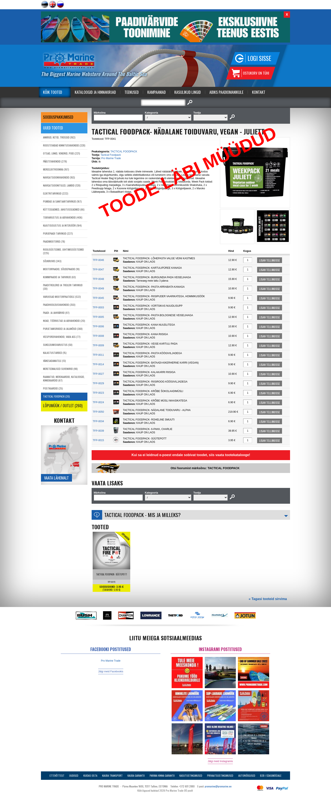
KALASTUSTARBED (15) (54, 353)
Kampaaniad (156, 92)
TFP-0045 (98, 298)
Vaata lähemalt (56, 478)
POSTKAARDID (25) (53, 388)
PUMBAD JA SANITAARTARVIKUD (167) (62, 201)
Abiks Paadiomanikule (226, 92)
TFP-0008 (98, 335)
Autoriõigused (246, 775)
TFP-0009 (98, 345)
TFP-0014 (98, 364)
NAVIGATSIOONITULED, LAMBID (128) (61, 185)
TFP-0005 (98, 317)
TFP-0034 (98, 421)
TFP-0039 (98, 430)
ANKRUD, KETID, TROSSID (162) (59, 137)
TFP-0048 (98, 279)
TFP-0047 (98, 269)
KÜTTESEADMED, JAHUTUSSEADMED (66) (63, 209)
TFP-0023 (98, 392)
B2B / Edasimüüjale (270, 775)
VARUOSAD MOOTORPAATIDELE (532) (62, 296)
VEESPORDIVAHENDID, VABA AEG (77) (61, 336)
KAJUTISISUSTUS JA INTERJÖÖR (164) (62, 225)
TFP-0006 (98, 326)
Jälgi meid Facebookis (110, 671)
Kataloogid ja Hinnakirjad (95, 92)
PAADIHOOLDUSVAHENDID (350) (59, 304)
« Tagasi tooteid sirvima (268, 599)
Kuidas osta (90, 775)
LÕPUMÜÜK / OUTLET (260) (63, 405)
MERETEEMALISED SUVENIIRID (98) (60, 369)
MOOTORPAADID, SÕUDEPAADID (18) (61, 269)
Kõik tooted (52, 92)
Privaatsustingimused (220, 775)
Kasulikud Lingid (187, 92)
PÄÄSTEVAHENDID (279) (55, 161)
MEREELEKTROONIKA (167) (56, 169)
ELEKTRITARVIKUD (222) (55, 193)
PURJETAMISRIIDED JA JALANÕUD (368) (63, 328)
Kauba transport (112, 775)
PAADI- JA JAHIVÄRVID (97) (56, 312)
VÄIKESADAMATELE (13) (54, 361)
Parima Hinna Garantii (162, 775)
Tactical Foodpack (110, 154)
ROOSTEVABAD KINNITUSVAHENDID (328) (64, 145)
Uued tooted (53, 127)
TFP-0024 (98, 402)
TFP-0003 (98, 307)
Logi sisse (259, 58)
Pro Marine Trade (111, 158)
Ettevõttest (57, 775)
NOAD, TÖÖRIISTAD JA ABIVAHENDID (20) (64, 320)
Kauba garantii (136, 775)
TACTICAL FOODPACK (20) (56, 396)
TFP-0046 (98, 260)
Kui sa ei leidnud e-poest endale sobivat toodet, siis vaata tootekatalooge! (191, 455)
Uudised (73, 775)
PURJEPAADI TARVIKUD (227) (58, 233)
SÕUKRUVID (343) (52, 261)
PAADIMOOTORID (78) (54, 241)
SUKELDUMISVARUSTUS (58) (57, 344)
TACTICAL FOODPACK (123, 151)
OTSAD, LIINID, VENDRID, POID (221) (61, 153)
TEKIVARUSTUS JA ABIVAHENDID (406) (62, 217)
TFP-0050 (98, 411)
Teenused (132, 92)
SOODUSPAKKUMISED (58, 117)
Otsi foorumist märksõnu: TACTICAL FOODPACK (205, 468)
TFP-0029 (98, 383)
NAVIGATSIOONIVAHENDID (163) (59, 177)
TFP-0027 (98, 373)
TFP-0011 (98, 354)
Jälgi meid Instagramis (220, 761)
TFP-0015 (98, 440)
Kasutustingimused (190, 775)
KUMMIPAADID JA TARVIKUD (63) (59, 277)
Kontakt (258, 92)
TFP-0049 (98, 288)
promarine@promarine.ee (218, 786)
